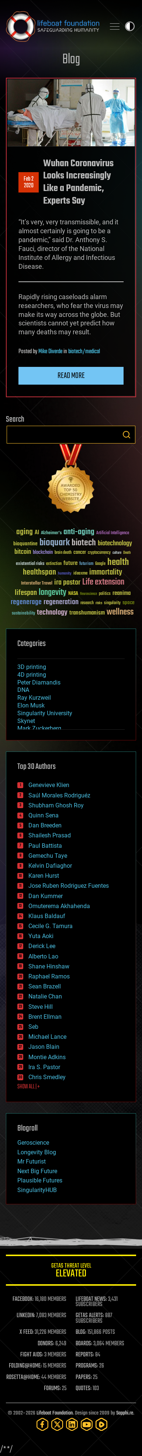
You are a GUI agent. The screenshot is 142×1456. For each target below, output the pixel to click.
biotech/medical (84, 352)
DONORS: (46, 1344)
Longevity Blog (36, 1152)
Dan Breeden (45, 825)
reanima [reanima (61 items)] (121, 593)
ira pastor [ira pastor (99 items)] (67, 582)
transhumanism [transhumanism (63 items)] (87, 612)
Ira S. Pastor (44, 1067)
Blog (71, 59)
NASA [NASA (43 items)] (73, 594)
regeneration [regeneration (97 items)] (61, 602)
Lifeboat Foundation (55, 1413)
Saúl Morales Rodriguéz (59, 795)
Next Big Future (37, 1171)
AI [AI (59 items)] (37, 532)
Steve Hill (40, 1006)
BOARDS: (84, 1344)
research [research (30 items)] (87, 603)
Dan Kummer (45, 896)
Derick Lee (41, 946)
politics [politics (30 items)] (105, 594)
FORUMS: (52, 1388)
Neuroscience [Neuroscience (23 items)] (88, 594)
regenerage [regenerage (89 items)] (26, 602)
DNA (23, 689)
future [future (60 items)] (70, 563)
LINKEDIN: (26, 1316)
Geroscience (33, 1142)
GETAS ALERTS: (90, 1316)
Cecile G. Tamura (50, 926)
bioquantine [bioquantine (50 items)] (25, 543)
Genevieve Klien (48, 785)
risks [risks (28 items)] (99, 603)
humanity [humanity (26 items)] (65, 574)
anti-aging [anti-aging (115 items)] (78, 532)
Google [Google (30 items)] (100, 564)
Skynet (26, 720)
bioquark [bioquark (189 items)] (54, 543)
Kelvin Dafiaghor (50, 865)
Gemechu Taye (47, 855)
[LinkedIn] (72, 1424)
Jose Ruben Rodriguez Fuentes (68, 885)
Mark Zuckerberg (39, 728)
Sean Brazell (44, 986)
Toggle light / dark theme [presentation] (130, 26)
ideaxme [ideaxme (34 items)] (80, 573)
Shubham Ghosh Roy (56, 805)
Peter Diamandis (38, 682)
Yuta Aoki (40, 936)
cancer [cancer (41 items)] (79, 553)
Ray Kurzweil (34, 697)
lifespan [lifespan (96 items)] (26, 593)
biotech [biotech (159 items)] (84, 543)
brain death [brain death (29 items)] (63, 552)
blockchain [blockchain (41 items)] (43, 553)
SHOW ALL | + (28, 1087)
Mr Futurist (31, 1161)
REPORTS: (85, 1355)
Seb (33, 1026)
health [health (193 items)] (118, 562)
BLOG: (81, 1332)
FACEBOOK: (23, 1299)
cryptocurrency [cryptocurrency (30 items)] (99, 552)
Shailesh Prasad (49, 835)
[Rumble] (101, 1424)
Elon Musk (31, 705)
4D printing (31, 674)
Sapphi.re (124, 1413)
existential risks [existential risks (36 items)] (30, 564)
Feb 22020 (29, 182)
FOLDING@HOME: (25, 1366)
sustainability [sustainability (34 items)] (23, 613)
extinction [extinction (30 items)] (54, 564)
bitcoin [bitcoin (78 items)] (22, 552)
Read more (71, 375)
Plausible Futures (39, 1180)
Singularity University (44, 713)
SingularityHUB (37, 1190)
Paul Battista (45, 845)
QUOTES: (83, 1388)
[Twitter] (57, 1424)
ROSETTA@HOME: (23, 1377)
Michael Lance (47, 1036)
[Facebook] (42, 1424)
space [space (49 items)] (128, 602)
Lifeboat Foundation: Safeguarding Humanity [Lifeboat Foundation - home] (52, 26)
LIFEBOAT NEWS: (91, 1299)
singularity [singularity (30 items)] (112, 603)
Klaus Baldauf (46, 916)
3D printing (31, 666)
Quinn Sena (43, 815)
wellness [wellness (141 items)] (120, 612)
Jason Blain (43, 1046)
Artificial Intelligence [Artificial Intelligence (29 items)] (112, 533)
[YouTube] (87, 1424)
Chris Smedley (47, 1077)
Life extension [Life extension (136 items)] (103, 582)
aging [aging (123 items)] (24, 532)
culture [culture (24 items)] (116, 553)
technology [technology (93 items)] (52, 613)
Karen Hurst (43, 875)
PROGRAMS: (87, 1366)
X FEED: (27, 1332)
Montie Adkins (47, 1057)
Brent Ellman (45, 1016)
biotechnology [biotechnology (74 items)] (115, 544)
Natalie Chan (45, 996)
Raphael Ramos (49, 976)
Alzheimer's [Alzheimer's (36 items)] (51, 533)
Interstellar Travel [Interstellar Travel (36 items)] (36, 583)
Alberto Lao (43, 956)
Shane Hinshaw (48, 966)
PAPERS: (84, 1377)
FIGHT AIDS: (31, 1355)
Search (126, 435)
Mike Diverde (50, 352)
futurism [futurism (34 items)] (86, 564)
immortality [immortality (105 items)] (105, 572)
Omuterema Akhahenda (59, 906)
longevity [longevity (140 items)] (52, 593)
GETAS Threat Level (71, 1271)
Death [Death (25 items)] (127, 553)
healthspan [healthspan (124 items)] (39, 572)
